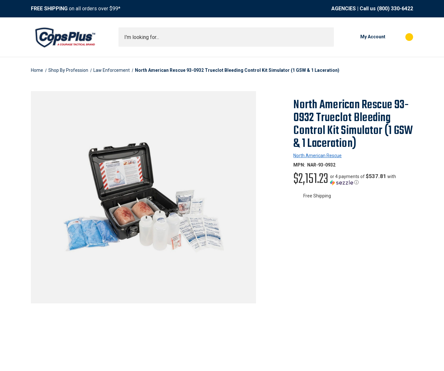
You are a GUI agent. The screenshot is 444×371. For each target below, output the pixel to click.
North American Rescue (317, 155)
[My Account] (362, 37)
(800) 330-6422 (395, 8)
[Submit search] (327, 37)
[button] (371, 179)
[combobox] (226, 37)
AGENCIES (343, 8)
